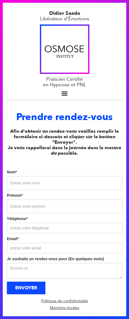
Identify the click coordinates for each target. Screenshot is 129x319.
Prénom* (15, 195)
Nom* (12, 172)
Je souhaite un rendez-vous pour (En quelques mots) (55, 259)
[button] (65, 94)
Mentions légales (64, 307)
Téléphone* (17, 219)
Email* (13, 239)
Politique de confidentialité (64, 301)
